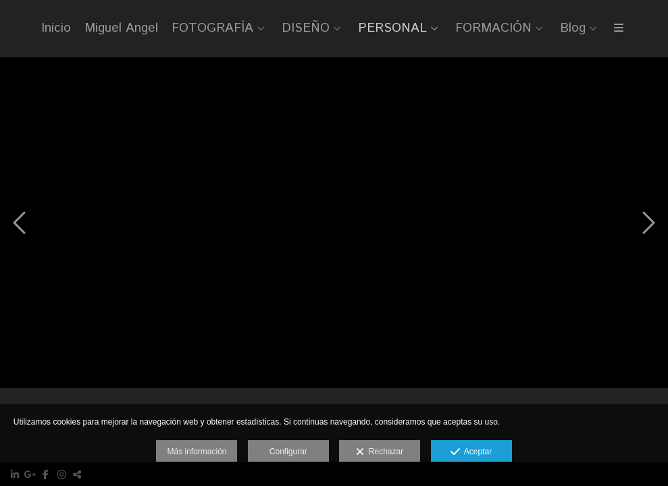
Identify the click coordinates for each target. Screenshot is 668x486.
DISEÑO (306, 29)
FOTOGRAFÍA (212, 29)
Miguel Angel (121, 29)
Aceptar (471, 452)
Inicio (56, 29)
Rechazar (379, 452)
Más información (196, 451)
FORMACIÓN (493, 29)
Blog (573, 29)
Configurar (288, 451)
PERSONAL (392, 29)
